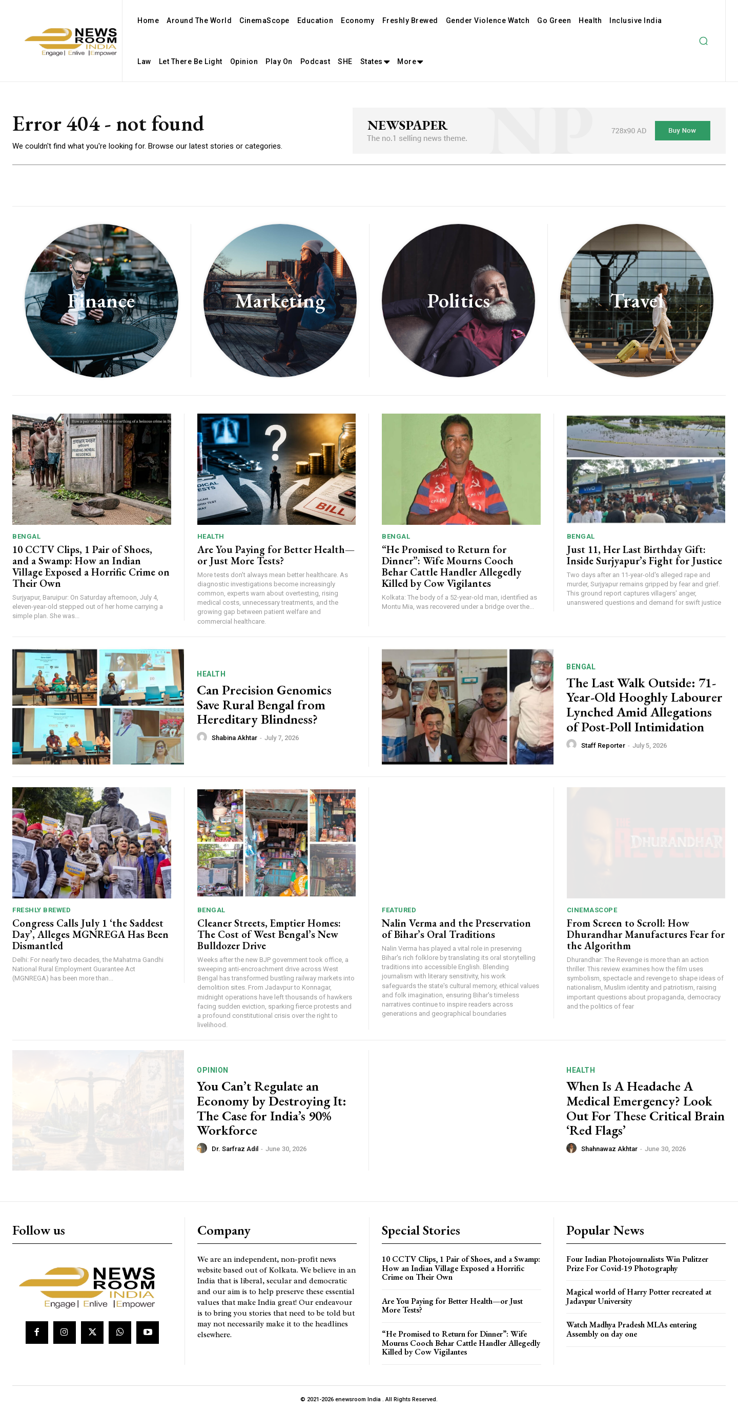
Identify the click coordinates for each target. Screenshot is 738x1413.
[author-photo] (203, 737)
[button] (703, 41)
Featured (399, 910)
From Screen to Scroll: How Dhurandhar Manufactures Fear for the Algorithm (646, 934)
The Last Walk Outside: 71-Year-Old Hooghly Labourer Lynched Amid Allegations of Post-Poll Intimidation (644, 704)
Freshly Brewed (41, 910)
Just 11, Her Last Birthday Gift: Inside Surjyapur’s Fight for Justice (644, 555)
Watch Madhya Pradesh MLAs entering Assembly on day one (631, 1329)
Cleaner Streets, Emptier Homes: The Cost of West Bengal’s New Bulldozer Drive (269, 934)
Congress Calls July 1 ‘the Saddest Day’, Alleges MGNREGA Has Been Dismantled (90, 934)
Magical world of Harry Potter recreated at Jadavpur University (638, 1296)
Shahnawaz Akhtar (609, 1149)
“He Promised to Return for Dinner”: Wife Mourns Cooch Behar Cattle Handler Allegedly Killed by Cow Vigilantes (451, 566)
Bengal (26, 536)
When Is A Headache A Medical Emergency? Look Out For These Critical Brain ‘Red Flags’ (645, 1108)
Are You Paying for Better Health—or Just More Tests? (276, 555)
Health (210, 536)
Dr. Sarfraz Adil (235, 1149)
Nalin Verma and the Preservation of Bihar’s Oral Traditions (456, 928)
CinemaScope (592, 910)
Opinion (213, 1070)
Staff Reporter (603, 745)
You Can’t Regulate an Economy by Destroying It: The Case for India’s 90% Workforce (271, 1108)
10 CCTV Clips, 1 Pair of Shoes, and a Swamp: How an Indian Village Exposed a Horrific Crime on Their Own (91, 566)
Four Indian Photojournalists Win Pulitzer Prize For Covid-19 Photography (637, 1264)
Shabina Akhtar (234, 738)
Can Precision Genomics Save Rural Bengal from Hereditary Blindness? (264, 704)
